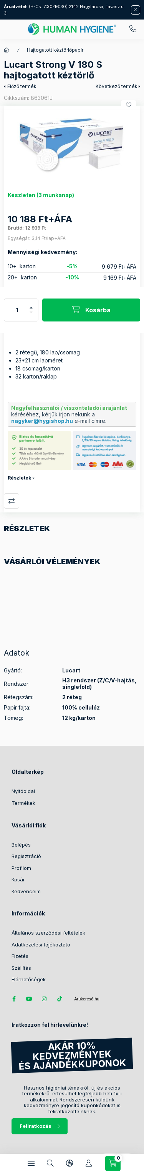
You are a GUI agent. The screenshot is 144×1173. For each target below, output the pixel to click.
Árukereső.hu (86, 999)
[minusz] (31, 315)
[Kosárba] (91, 310)
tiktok (60, 999)
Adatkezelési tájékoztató (41, 944)
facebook (14, 999)
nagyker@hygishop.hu (42, 421)
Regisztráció (26, 856)
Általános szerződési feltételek (48, 933)
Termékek (23, 803)
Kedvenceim (26, 891)
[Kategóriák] (31, 1163)
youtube (29, 999)
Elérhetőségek (29, 979)
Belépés (21, 845)
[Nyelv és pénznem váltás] (69, 1163)
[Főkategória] (6, 50)
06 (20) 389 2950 (133, 29)
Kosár (18, 879)
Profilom (21, 868)
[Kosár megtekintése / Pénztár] (113, 1163)
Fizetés (20, 956)
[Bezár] (135, 10)
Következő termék (116, 86)
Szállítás (21, 968)
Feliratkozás (35, 1126)
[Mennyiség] (17, 310)
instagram (44, 999)
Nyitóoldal (23, 791)
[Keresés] (50, 1163)
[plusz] (31, 304)
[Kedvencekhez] (128, 104)
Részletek (19, 478)
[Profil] (88, 1163)
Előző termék (21, 86)
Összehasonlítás (11, 501)
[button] (72, 144)
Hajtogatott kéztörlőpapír (55, 50)
